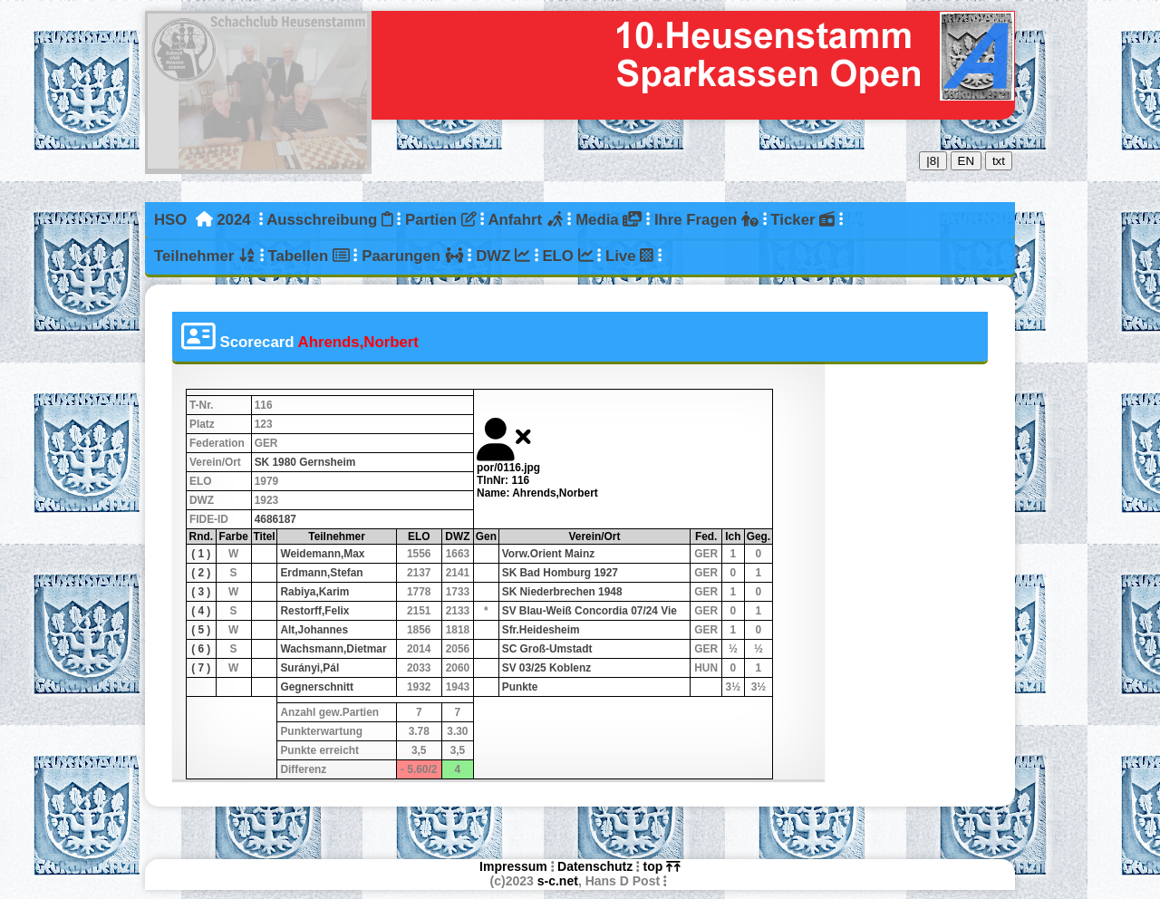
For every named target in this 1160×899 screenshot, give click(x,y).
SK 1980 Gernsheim (305, 462)
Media (608, 219)
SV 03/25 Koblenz (546, 668)
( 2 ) (200, 572)
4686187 (275, 519)
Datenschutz (595, 866)
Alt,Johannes (314, 630)
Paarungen (412, 256)
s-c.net (557, 881)
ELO (567, 256)
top (662, 866)
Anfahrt (525, 219)
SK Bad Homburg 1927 (560, 572)
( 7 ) (200, 668)
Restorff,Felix (314, 610)
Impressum (513, 866)
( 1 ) (200, 553)
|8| (932, 161)
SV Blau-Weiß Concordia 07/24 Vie (589, 610)
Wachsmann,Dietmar (333, 649)
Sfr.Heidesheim (541, 630)
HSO (170, 219)
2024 (233, 219)
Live (629, 256)
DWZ (503, 256)
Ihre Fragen (706, 219)
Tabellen (308, 256)
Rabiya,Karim (314, 591)
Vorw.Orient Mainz (548, 553)
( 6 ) (200, 649)
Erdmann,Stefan (321, 572)
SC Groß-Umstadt (547, 649)
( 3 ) (200, 591)
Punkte (520, 687)
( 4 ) (200, 610)
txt (998, 161)
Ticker (802, 219)
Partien (440, 219)
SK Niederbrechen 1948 (562, 591)
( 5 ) (200, 630)
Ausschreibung (329, 219)
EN (966, 161)
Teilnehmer (205, 256)
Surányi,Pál (309, 668)
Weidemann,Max (322, 553)
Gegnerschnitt (316, 687)
